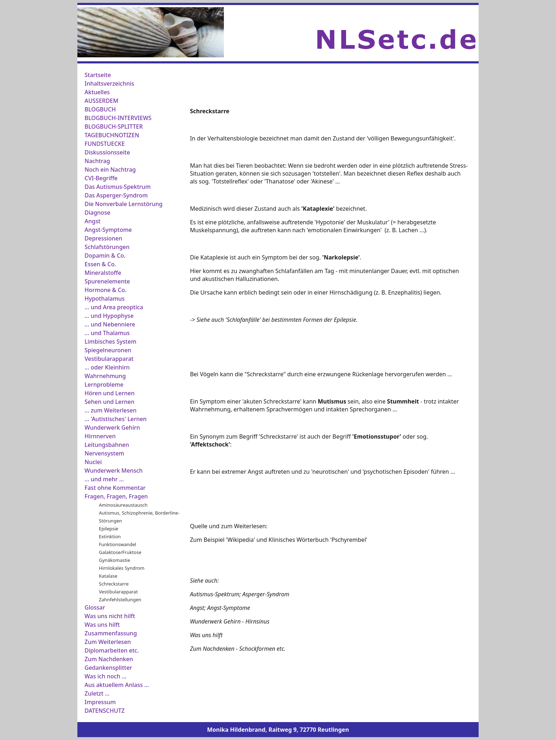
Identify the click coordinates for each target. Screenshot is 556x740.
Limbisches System (110, 341)
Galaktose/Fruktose (120, 552)
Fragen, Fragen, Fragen (116, 496)
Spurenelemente (107, 281)
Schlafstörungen (107, 247)
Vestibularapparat (109, 359)
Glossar (95, 607)
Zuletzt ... (97, 693)
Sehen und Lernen (109, 402)
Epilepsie (108, 528)
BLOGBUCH (100, 109)
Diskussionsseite (107, 152)
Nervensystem (104, 453)
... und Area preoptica (114, 307)
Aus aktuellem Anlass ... (117, 685)
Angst (92, 221)
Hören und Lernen (109, 393)
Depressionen (103, 238)
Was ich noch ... (105, 676)
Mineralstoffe (103, 273)
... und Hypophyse (109, 316)
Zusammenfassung (111, 633)
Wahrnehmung (105, 376)
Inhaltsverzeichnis (109, 83)
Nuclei (93, 462)
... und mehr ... (104, 479)
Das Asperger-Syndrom (116, 195)
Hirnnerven (100, 436)
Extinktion (110, 536)
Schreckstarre (114, 584)
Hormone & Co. (105, 290)
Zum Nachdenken (109, 659)
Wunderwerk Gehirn (112, 427)
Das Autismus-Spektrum (118, 187)
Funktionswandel (117, 544)
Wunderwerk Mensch (114, 470)
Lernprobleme (104, 384)
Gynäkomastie (114, 560)
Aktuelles (97, 92)
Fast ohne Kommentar (115, 488)
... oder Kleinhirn (107, 367)
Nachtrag (97, 161)
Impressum (100, 702)
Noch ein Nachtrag (110, 169)
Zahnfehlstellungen (120, 599)
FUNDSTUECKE (105, 144)
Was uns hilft (102, 625)
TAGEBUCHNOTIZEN (112, 135)
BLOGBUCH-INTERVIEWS (118, 118)
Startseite (98, 75)
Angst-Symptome (108, 230)
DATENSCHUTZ (105, 711)
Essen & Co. (100, 264)
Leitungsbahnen (107, 445)
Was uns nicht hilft (110, 616)
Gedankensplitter (108, 668)
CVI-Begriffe (101, 178)
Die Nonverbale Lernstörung (124, 204)
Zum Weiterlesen (108, 642)
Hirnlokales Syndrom (121, 568)
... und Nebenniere (110, 324)
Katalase (108, 576)
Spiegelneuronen (108, 350)
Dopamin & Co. (105, 255)
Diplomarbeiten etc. (112, 650)
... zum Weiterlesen (110, 410)
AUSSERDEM (101, 101)
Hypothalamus (105, 298)
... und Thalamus (107, 333)
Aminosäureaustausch (123, 505)
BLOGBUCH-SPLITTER (114, 126)
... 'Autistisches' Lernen (116, 419)
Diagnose (97, 212)
